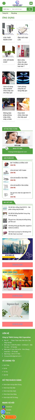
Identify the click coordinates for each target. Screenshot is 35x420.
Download (17, 265)
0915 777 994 (17, 148)
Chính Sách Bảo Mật (9, 388)
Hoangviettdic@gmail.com (17, 152)
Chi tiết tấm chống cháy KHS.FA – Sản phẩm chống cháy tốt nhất (19, 208)
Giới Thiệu (6, 365)
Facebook (7, 407)
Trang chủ (5, 13)
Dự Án (5, 368)
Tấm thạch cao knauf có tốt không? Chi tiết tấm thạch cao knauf (19, 233)
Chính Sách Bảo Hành (9, 391)
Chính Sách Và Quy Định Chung (12, 384)
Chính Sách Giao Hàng (9, 394)
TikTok (6, 413)
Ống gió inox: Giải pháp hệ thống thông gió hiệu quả (19, 220)
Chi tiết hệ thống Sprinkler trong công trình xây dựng (19, 214)
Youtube (6, 410)
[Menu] (4, 3)
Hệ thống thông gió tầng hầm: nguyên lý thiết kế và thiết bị (19, 227)
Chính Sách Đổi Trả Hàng (10, 397)
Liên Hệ (5, 375)
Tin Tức (5, 371)
